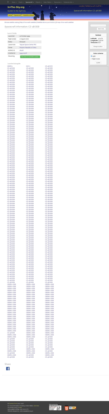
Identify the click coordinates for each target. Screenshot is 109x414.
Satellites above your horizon (46, 22)
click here (36, 405)
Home (10, 15)
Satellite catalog (28, 15)
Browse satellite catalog (12, 22)
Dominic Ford (13, 403)
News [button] (14, 2)
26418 (21, 50)
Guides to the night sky (17, 11)
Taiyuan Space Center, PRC (28, 44)
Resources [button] (57, 2)
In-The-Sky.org (16, 7)
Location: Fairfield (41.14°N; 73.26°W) (90, 6)
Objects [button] (38, 2)
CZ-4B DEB (11, 68)
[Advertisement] (98, 92)
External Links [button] (68, 2)
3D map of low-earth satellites (65, 22)
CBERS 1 (10, 66)
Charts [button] (21, 2)
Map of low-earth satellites (28, 22)
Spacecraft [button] (29, 2)
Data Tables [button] (47, 2)
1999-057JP (23, 53)
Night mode (95, 59)
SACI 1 (28, 66)
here (20, 407)
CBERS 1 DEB (11, 284)
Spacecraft (17, 15)
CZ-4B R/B (48, 66)
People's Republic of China (28, 47)
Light (93, 56)
